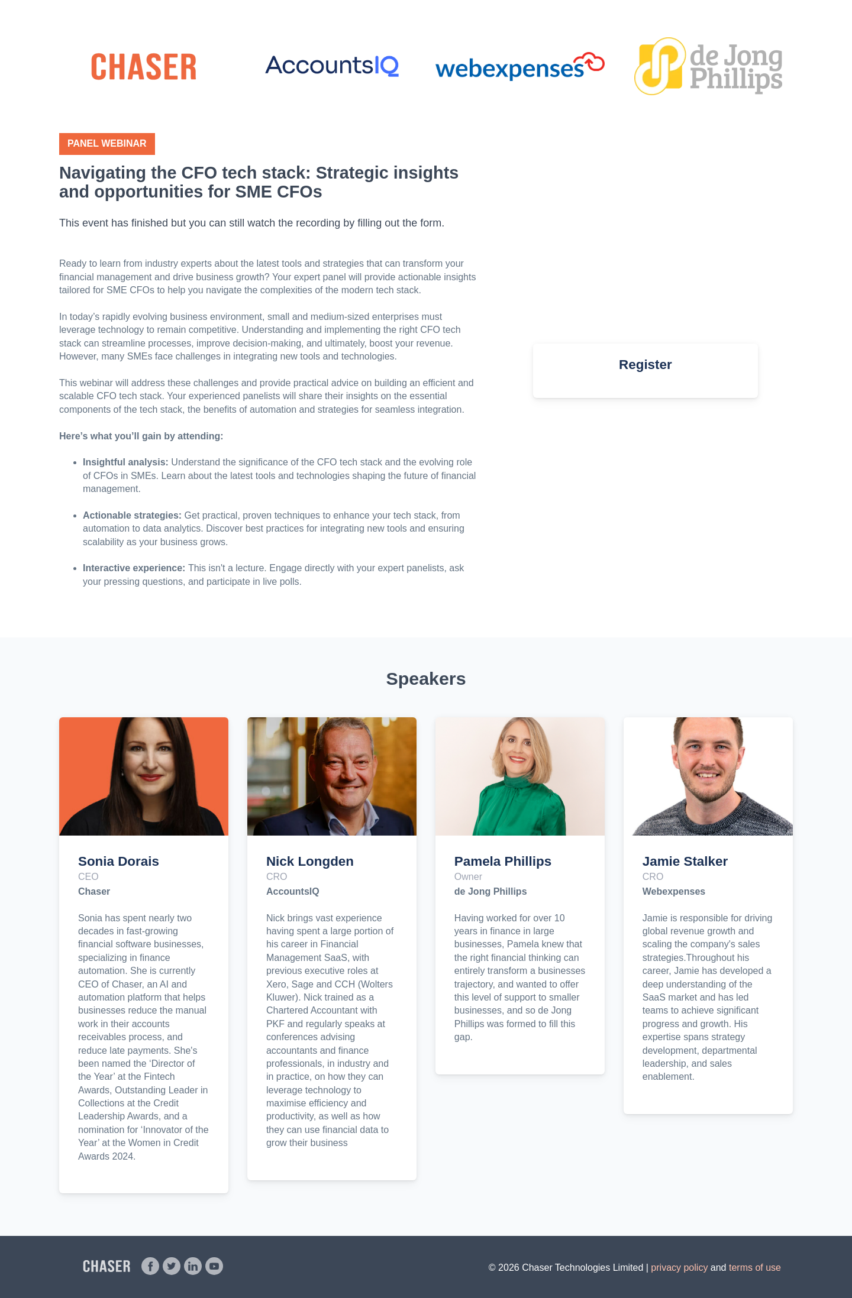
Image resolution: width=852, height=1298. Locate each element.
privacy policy (679, 1268)
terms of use (755, 1268)
